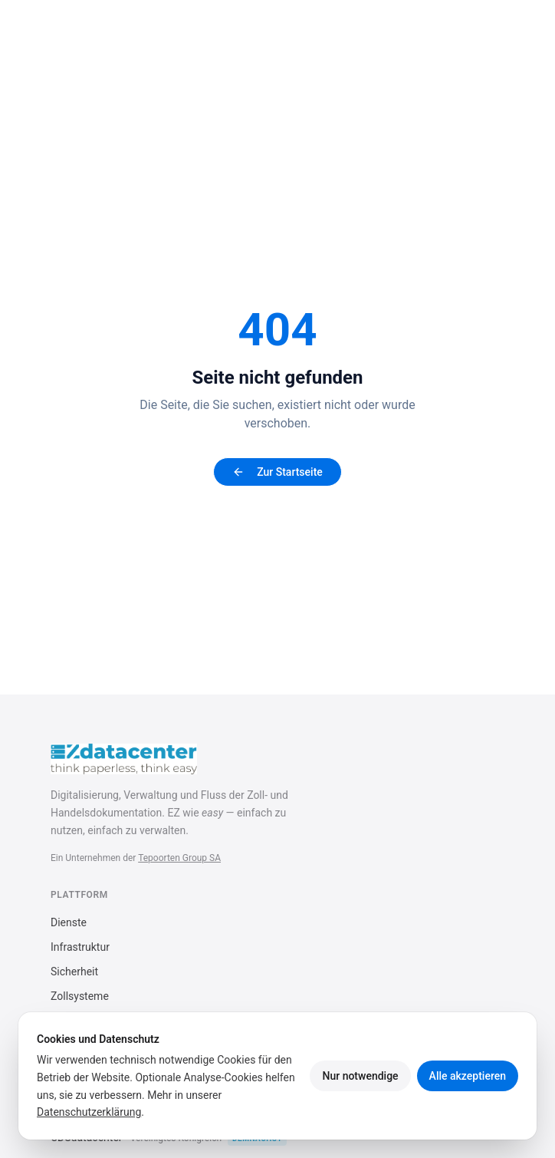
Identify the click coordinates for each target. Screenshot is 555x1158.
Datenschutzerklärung (89, 1112)
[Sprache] (444, 30)
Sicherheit (74, 971)
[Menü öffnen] (489, 30)
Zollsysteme (80, 996)
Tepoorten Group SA (179, 858)
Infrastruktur (80, 947)
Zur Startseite (277, 472)
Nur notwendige (360, 1076)
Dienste (69, 922)
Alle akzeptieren (467, 1076)
